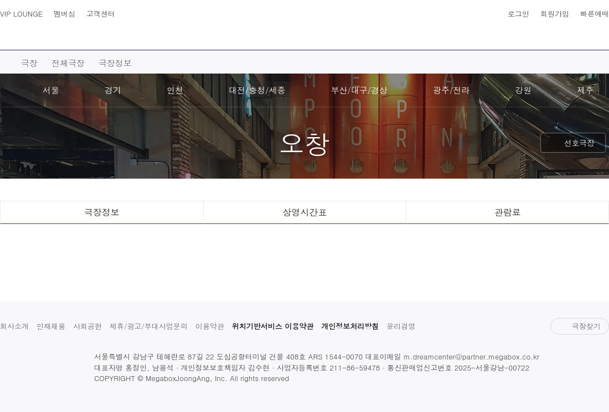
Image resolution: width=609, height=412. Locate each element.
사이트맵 (10, 33)
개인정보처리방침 (350, 326)
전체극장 (68, 63)
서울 (51, 90)
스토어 (463, 39)
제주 (585, 90)
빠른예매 (594, 13)
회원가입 (554, 13)
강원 (523, 90)
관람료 (507, 212)
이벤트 (404, 39)
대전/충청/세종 (257, 90)
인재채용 (51, 326)
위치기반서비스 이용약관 (272, 326)
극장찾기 (579, 326)
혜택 (518, 39)
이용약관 (209, 326)
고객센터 (100, 13)
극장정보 (115, 63)
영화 (100, 39)
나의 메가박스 (599, 33)
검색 (32, 33)
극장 (199, 39)
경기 (113, 90)
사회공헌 (87, 326)
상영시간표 (577, 33)
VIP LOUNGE (21, 13)
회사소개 (14, 326)
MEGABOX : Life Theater (304, 26)
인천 (175, 90)
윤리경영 (400, 326)
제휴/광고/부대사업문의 (149, 326)
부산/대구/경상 (359, 90)
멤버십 (64, 13)
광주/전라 (451, 90)
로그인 (518, 13)
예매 (150, 39)
